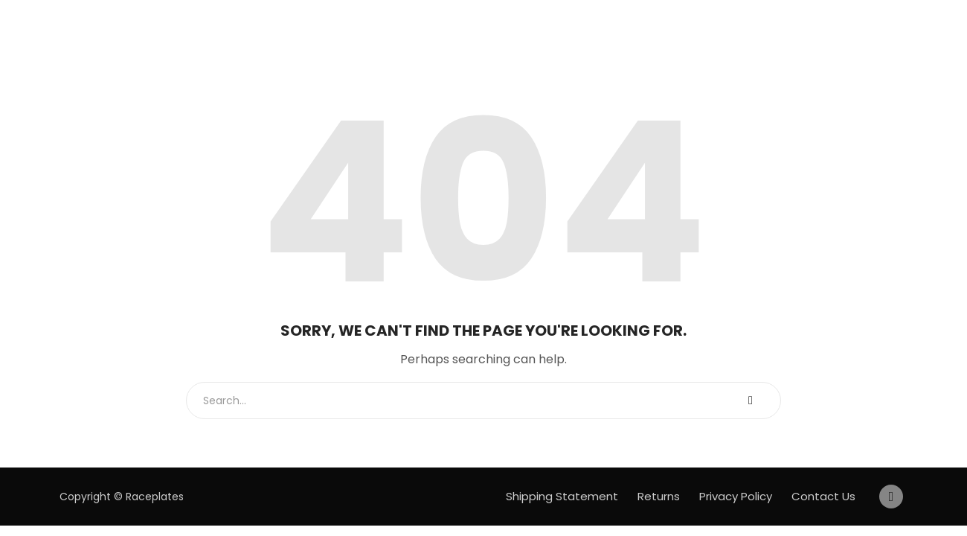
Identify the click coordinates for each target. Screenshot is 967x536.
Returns (658, 496)
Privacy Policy (735, 496)
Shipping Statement (562, 496)
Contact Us (823, 496)
